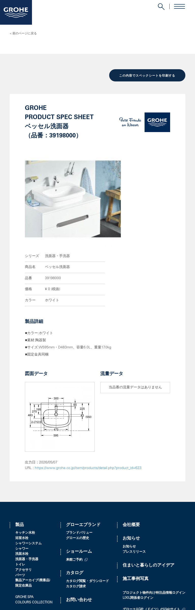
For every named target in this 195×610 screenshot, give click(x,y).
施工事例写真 (136, 511)
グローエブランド (83, 457)
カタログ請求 (76, 519)
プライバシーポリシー (27, 600)
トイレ (20, 497)
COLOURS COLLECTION (33, 535)
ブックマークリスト (30, 546)
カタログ (74, 506)
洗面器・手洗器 (26, 492)
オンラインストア (136, 547)
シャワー (21, 481)
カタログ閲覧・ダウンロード (87, 514)
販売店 (72, 546)
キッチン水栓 (25, 465)
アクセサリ (23, 502)
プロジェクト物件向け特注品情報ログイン (154, 525)
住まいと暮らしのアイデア (148, 498)
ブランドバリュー (79, 465)
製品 (19, 457)
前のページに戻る (24, 33)
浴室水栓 (21, 471)
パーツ (20, 507)
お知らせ (131, 471)
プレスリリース (134, 484)
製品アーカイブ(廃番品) (32, 513)
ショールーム (79, 484)
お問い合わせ (79, 532)
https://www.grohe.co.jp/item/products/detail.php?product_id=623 (88, 401)
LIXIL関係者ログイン (138, 530)
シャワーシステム (28, 476)
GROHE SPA (24, 530)
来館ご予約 (74, 492)
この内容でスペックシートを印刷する (147, 75)
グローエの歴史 (77, 471)
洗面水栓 (21, 486)
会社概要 (131, 457)
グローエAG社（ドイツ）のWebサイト (151, 542)
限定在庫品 (23, 518)
